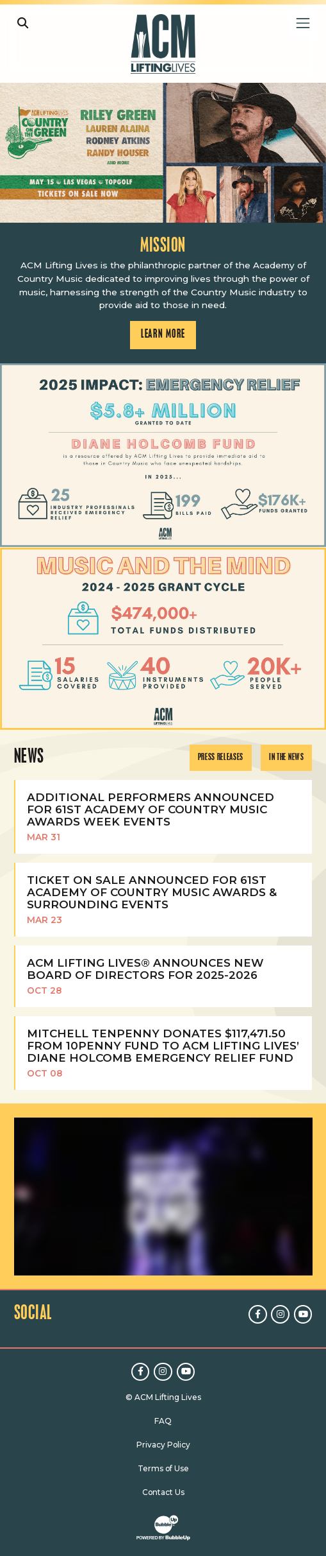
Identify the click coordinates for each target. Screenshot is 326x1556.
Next (312, 455)
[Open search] (23, 23)
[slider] (163, 153)
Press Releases (221, 757)
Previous (14, 455)
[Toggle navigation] (302, 23)
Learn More (14, 102)
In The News (286, 757)
